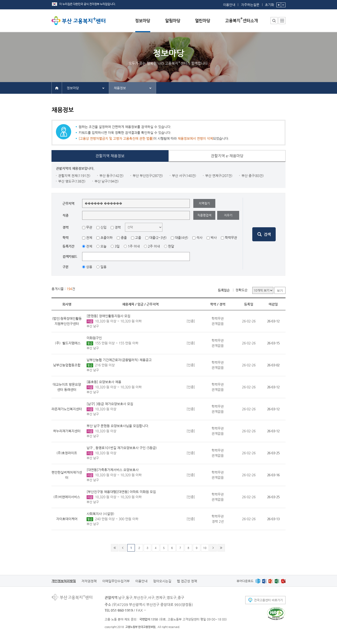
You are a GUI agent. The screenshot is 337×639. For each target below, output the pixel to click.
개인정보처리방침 (63, 581)
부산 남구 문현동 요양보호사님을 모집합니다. (118, 426)
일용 (103, 267)
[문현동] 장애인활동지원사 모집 (108, 316)
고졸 (138, 237)
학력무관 (231, 237)
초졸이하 (106, 237)
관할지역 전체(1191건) (74, 175)
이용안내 (229, 5)
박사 (214, 237)
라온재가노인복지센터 (66, 409)
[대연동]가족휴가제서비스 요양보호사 (113, 470)
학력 (213, 304)
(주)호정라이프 (66, 453)
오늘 (103, 246)
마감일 (273, 304)
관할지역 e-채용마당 (227, 156)
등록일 (248, 304)
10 (204, 548)
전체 (89, 237)
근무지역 (153, 304)
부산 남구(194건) (107, 181)
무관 (89, 227)
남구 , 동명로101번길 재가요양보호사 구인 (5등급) (122, 448)
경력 (118, 227)
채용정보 (120, 88)
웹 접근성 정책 (187, 581)
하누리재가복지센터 (67, 431)
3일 (117, 246)
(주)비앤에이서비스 (66, 497)
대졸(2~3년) (158, 237)
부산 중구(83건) (253, 175)
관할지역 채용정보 (110, 156)
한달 (171, 246)
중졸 (124, 237)
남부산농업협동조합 (67, 365)
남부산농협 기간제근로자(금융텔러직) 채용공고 (119, 360)
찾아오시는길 (162, 581)
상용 (89, 267)
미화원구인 (94, 338)
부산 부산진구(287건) (148, 175)
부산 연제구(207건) (218, 175)
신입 (103, 227)
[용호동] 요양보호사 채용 (104, 382)
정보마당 (73, 88)
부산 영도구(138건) (71, 181)
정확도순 (241, 290)
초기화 (269, 3)
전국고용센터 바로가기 (268, 600)
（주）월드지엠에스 (67, 343)
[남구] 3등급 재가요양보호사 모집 (110, 404)
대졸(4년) (181, 237)
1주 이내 (134, 246)
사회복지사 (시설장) (100, 514)
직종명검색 (204, 215)
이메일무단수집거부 (116, 581)
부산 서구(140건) (184, 175)
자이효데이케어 (66, 519)
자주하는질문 (250, 5)
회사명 (66, 304)
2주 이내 (154, 246)
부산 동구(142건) (111, 175)
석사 (199, 237)
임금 (140, 304)
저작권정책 (89, 581)
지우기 (228, 215)
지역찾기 (204, 203)
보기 (280, 290)
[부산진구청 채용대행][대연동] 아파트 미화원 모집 (121, 492)
